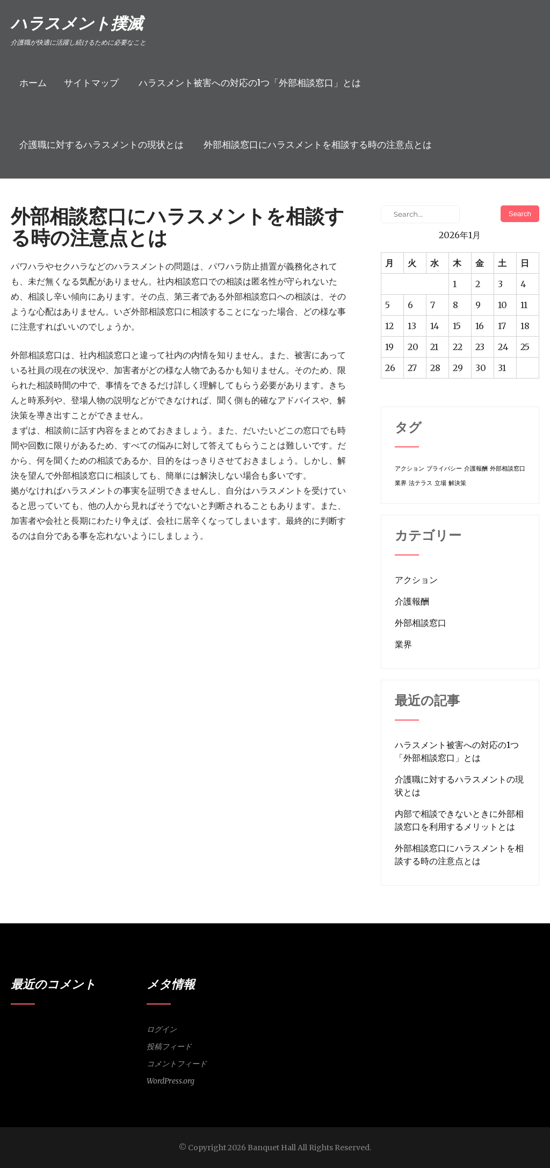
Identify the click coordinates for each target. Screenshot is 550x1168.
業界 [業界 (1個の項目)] (401, 483)
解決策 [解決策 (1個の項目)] (457, 483)
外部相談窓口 (420, 622)
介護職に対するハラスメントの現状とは (101, 144)
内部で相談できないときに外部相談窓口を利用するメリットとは (459, 820)
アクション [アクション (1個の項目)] (409, 468)
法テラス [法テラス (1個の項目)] (420, 483)
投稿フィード (169, 1046)
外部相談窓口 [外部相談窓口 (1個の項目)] (507, 468)
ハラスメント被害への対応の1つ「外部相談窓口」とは (250, 82)
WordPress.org (170, 1081)
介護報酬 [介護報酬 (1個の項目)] (476, 468)
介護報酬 (412, 601)
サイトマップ (91, 82)
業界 (403, 644)
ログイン (162, 1029)
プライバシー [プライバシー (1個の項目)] (444, 468)
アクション (416, 579)
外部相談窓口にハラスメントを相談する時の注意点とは (318, 144)
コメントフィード (177, 1064)
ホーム (33, 82)
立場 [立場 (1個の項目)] (440, 483)
